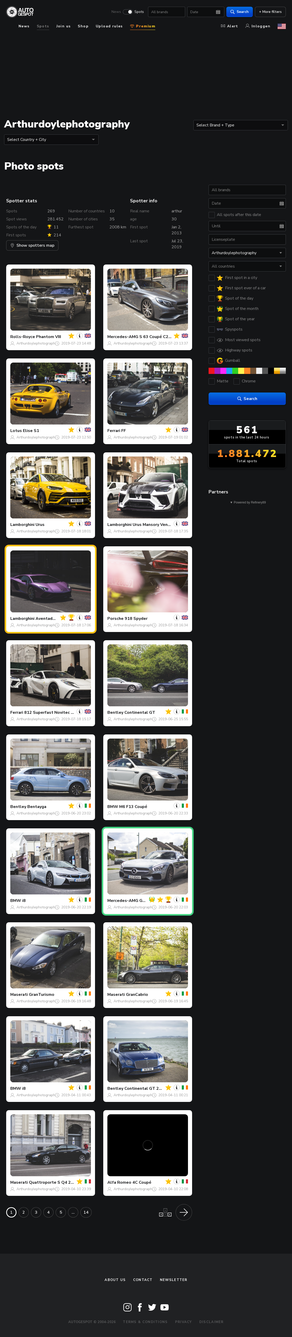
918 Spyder (136, 618)
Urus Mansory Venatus (155, 524)
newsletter (173, 1280)
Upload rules (109, 26)
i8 (24, 900)
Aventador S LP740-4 (57, 618)
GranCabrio (137, 994)
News (116, 12)
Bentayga (36, 807)
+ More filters (270, 11)
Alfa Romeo (119, 1182)
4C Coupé (141, 1182)
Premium (142, 26)
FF (123, 431)
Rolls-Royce (22, 337)
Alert (229, 26)
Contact (143, 1280)
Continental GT (139, 712)
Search (239, 11)
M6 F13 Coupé (133, 807)
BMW (112, 807)
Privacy (183, 1322)
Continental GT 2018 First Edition (158, 1088)
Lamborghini (22, 524)
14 (86, 1212)
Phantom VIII (48, 337)
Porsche (115, 618)
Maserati (19, 994)
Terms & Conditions (145, 1322)
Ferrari (113, 431)
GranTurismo (41, 994)
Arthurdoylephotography (36, 343)
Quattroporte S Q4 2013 (54, 1182)
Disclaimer (211, 1322)
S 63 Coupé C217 (156, 337)
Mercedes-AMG (122, 337)
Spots (139, 12)
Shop (83, 26)
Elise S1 (31, 431)
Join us (63, 26)
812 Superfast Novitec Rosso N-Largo (62, 712)
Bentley (115, 712)
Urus (40, 524)
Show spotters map (32, 245)
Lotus (16, 431)
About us (115, 1280)
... (73, 1212)
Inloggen (257, 26)
